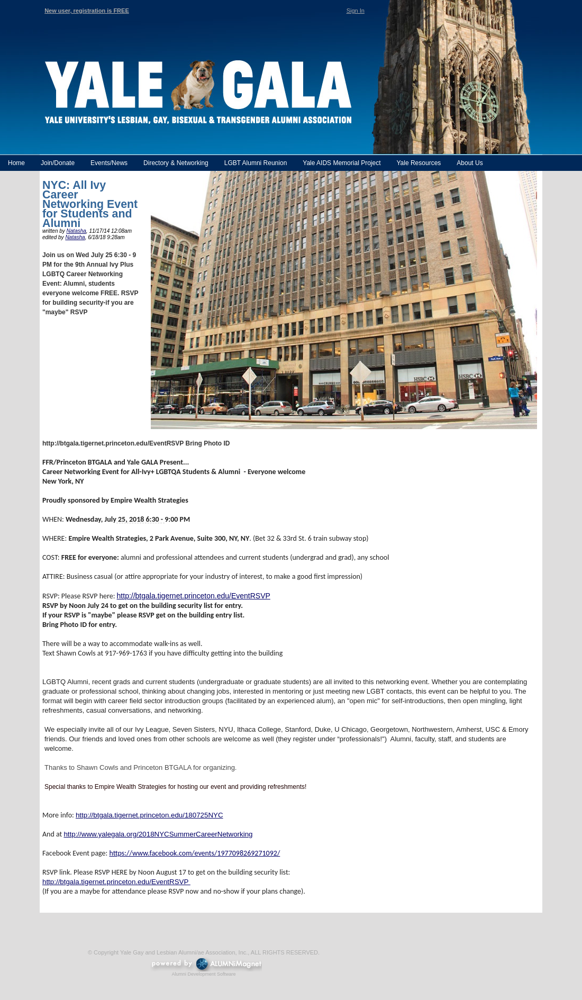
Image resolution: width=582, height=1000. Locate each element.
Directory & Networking (175, 163)
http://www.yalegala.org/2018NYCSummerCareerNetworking (157, 834)
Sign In (356, 10)
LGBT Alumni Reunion (255, 163)
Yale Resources (418, 163)
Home (16, 163)
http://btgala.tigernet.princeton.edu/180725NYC (149, 815)
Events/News (109, 163)
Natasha (76, 231)
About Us (470, 163)
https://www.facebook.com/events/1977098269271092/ (194, 853)
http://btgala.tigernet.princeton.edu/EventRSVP (193, 596)
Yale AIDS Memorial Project (341, 163)
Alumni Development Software (203, 974)
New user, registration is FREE (86, 10)
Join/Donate (58, 163)
